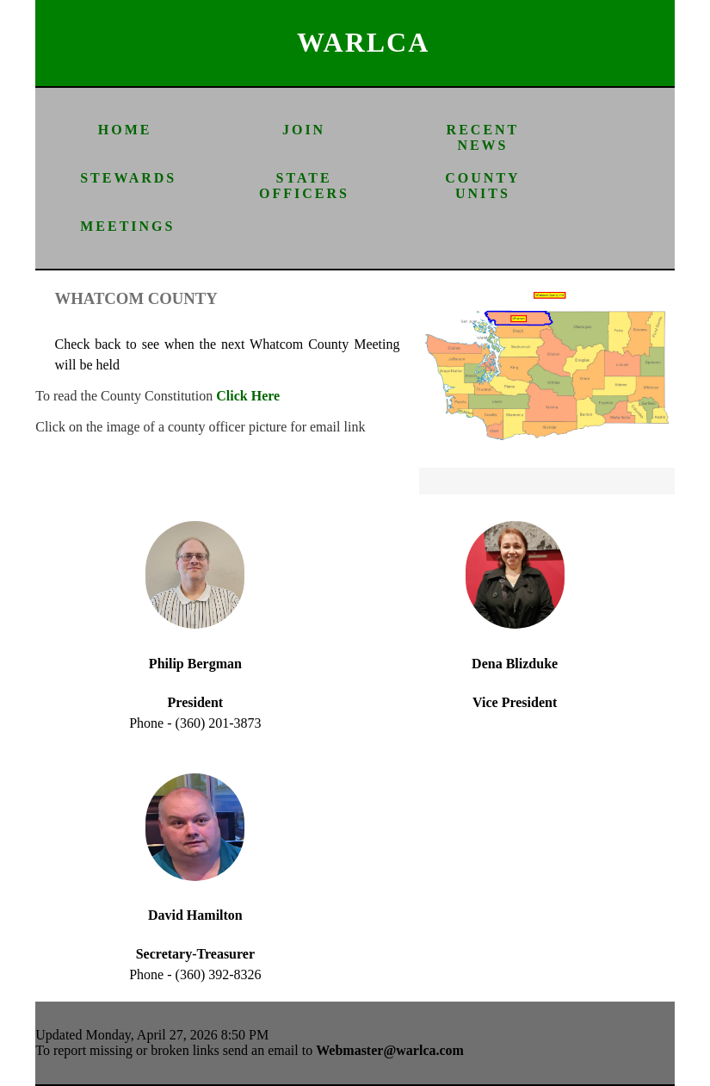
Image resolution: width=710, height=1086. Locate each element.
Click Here (248, 395)
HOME (125, 129)
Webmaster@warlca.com (390, 1050)
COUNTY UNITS (482, 186)
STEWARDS (128, 178)
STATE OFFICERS (304, 186)
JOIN (303, 129)
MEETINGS (127, 226)
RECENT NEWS (483, 137)
